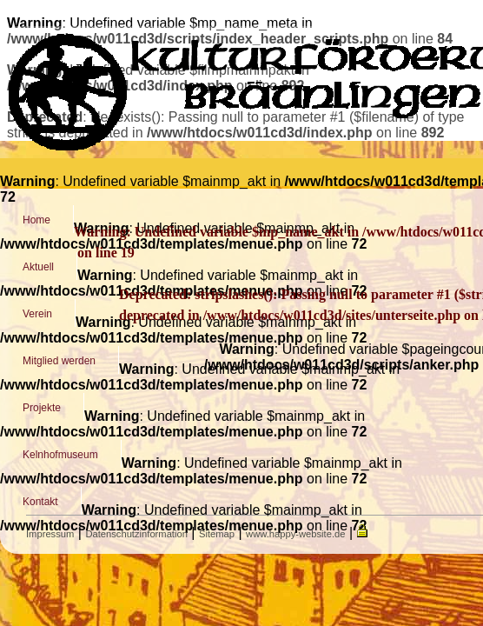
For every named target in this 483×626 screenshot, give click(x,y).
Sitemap (217, 534)
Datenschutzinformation (136, 534)
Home (36, 220)
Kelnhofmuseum (60, 455)
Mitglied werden (59, 361)
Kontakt (40, 502)
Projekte (42, 408)
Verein (37, 314)
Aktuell (38, 267)
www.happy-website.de (295, 534)
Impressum (50, 534)
